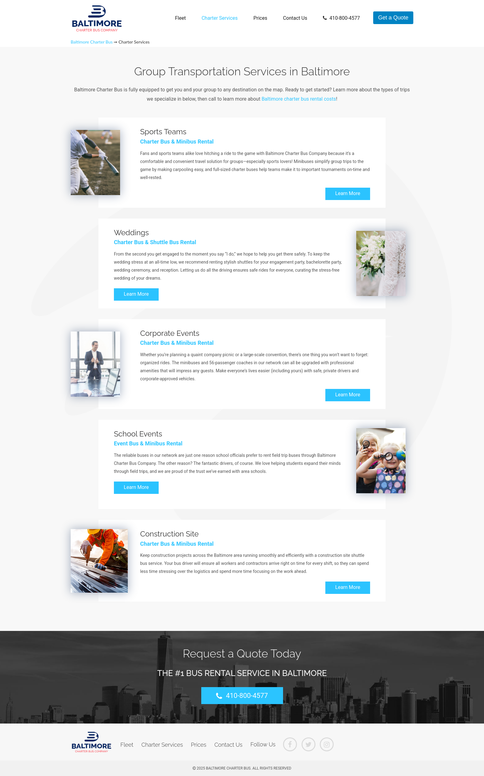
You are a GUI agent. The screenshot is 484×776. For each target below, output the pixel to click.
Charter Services (220, 18)
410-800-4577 (341, 18)
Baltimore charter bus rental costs (298, 99)
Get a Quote (393, 18)
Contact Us (295, 18)
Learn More (347, 193)
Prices (260, 18)
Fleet (180, 18)
